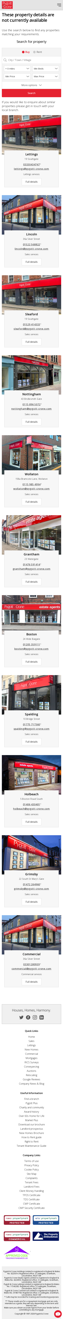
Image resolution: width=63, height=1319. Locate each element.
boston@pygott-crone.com (31, 648)
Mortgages (31, 1058)
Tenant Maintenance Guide (31, 1145)
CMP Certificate (31, 1203)
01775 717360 (32, 724)
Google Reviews (31, 1079)
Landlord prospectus (31, 1128)
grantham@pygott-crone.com (31, 568)
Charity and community (31, 1107)
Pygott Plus (32, 1103)
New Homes (31, 1049)
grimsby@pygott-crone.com (31, 888)
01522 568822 (32, 244)
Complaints (32, 1178)
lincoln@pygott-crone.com (31, 248)
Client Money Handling (31, 1191)
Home (31, 1036)
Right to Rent (32, 1141)
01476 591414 (32, 564)
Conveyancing (31, 1066)
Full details (32, 181)
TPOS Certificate (31, 1195)
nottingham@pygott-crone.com (31, 408)
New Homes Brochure (31, 1133)
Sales (31, 1041)
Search (31, 93)
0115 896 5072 (32, 404)
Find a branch (31, 1099)
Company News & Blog (31, 1083)
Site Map (31, 1174)
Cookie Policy (31, 1169)
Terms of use (31, 1161)
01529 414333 (32, 324)
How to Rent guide (31, 1137)
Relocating (31, 1075)
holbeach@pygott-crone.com (31, 808)
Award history (31, 1111)
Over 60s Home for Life (31, 1116)
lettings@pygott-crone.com (31, 168)
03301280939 (32, 964)
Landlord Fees (31, 1186)
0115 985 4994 (32, 484)
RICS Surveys (31, 1062)
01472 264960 (32, 884)
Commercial (31, 1053)
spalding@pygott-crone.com (32, 728)
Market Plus (31, 1120)
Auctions (31, 1071)
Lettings (31, 1045)
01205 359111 (32, 644)
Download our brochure (31, 1124)
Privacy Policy (31, 1165)
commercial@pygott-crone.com (32, 968)
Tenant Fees (31, 1182)
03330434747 (32, 164)
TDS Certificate (31, 1199)
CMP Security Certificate (32, 1208)
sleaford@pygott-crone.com (31, 328)
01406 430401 (32, 804)
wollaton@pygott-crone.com (31, 488)
